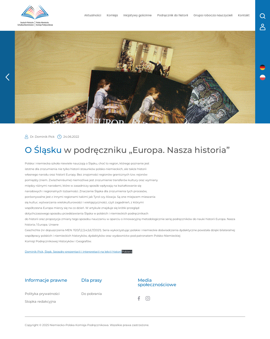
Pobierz (127, 251)
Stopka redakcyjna (40, 302)
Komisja (112, 15)
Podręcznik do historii (172, 15)
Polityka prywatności (42, 294)
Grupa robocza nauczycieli (213, 15)
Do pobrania (91, 294)
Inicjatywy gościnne (137, 15)
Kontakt (244, 15)
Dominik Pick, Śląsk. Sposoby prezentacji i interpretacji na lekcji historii (73, 251)
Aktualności (92, 15)
